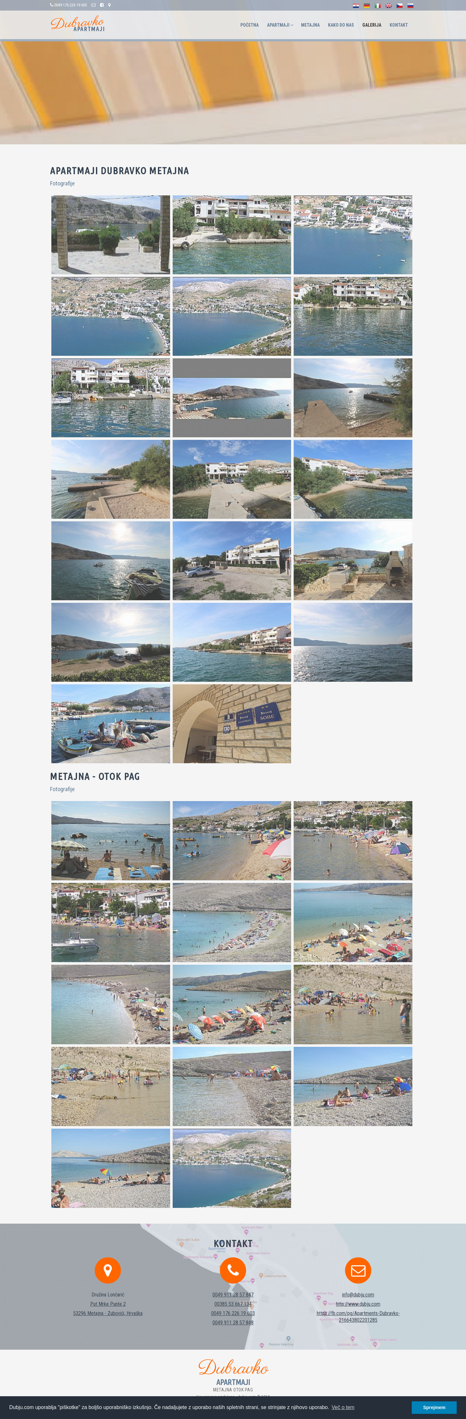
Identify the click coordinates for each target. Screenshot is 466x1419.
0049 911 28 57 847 (233, 1285)
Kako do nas (341, 25)
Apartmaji (280, 25)
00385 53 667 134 (233, 1295)
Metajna (310, 25)
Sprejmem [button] (434, 1407)
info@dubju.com (358, 1285)
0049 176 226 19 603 (233, 1304)
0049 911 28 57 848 (233, 1313)
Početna (249, 25)
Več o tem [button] (343, 1407)
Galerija (371, 25)
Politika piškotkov (193, 1394)
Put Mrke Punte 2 (108, 1295)
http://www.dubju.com (358, 1295)
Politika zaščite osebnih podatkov (255, 1394)
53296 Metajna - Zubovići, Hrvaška (107, 1304)
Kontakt (399, 25)
